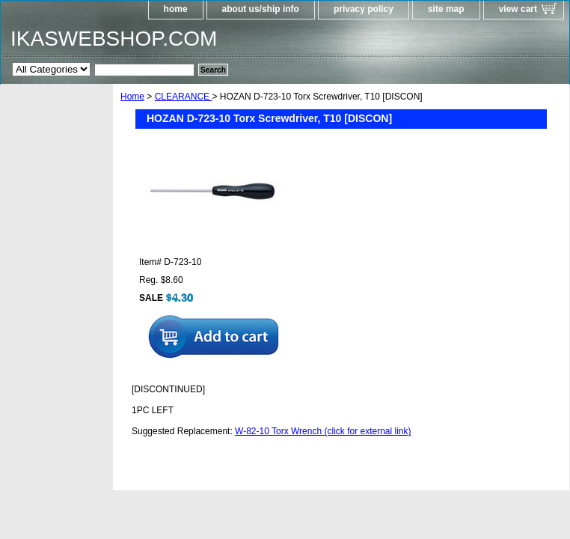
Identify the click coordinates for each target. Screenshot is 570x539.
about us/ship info (260, 9)
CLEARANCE (183, 96)
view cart (518, 9)
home (176, 9)
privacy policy (363, 9)
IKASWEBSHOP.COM (113, 38)
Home (132, 96)
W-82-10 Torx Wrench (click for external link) (323, 431)
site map (446, 9)
